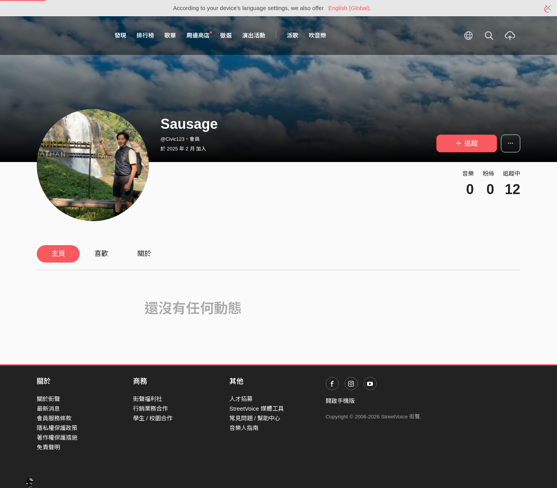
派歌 (292, 35)
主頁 (58, 254)
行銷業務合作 (150, 408)
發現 (120, 35)
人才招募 (241, 399)
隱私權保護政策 (57, 428)
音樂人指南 (243, 428)
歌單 (170, 35)
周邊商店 (199, 35)
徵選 (226, 35)
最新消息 (48, 408)
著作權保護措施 (57, 437)
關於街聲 (48, 399)
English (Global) (349, 8)
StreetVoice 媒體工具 (256, 408)
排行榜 (145, 35)
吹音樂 (317, 35)
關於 (144, 254)
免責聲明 (48, 447)
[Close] (548, 8)
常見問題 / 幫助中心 (255, 418)
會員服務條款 (54, 418)
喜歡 (101, 254)
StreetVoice (69, 35)
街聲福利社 (147, 399)
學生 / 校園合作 (153, 418)
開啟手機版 (340, 401)
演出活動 (253, 35)
